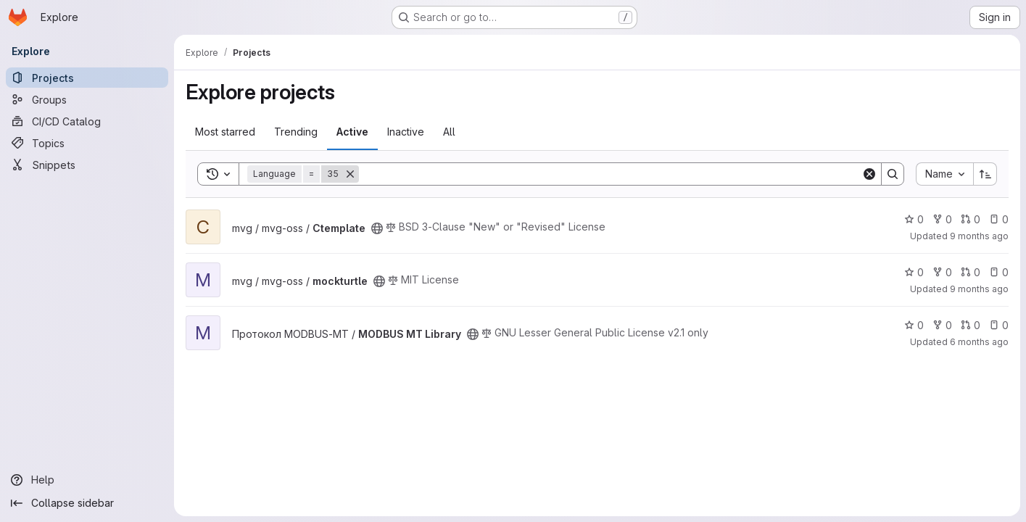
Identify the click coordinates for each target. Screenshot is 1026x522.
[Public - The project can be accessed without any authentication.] (377, 228)
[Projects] (87, 77)
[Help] (87, 480)
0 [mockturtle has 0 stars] (914, 272)
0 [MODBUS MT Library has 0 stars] (914, 325)
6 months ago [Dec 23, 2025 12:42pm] (979, 341)
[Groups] (87, 99)
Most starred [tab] (225, 131)
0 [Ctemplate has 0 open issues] (999, 219)
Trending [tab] (296, 131)
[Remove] (350, 174)
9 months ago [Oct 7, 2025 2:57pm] (979, 236)
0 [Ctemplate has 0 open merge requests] (970, 219)
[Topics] (87, 143)
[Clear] (869, 174)
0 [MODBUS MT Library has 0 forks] (942, 325)
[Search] (610, 174)
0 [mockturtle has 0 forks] (942, 272)
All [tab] (449, 131)
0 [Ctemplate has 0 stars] (914, 219)
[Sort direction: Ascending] (985, 174)
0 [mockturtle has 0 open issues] (999, 272)
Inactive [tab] (405, 131)
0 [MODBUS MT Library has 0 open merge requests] (970, 325)
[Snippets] (87, 164)
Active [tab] (352, 131)
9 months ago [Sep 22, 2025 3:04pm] (979, 288)
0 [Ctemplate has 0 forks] (942, 219)
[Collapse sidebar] (87, 503)
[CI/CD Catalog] (87, 121)
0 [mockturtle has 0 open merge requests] (970, 272)
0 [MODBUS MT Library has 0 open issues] (999, 325)
